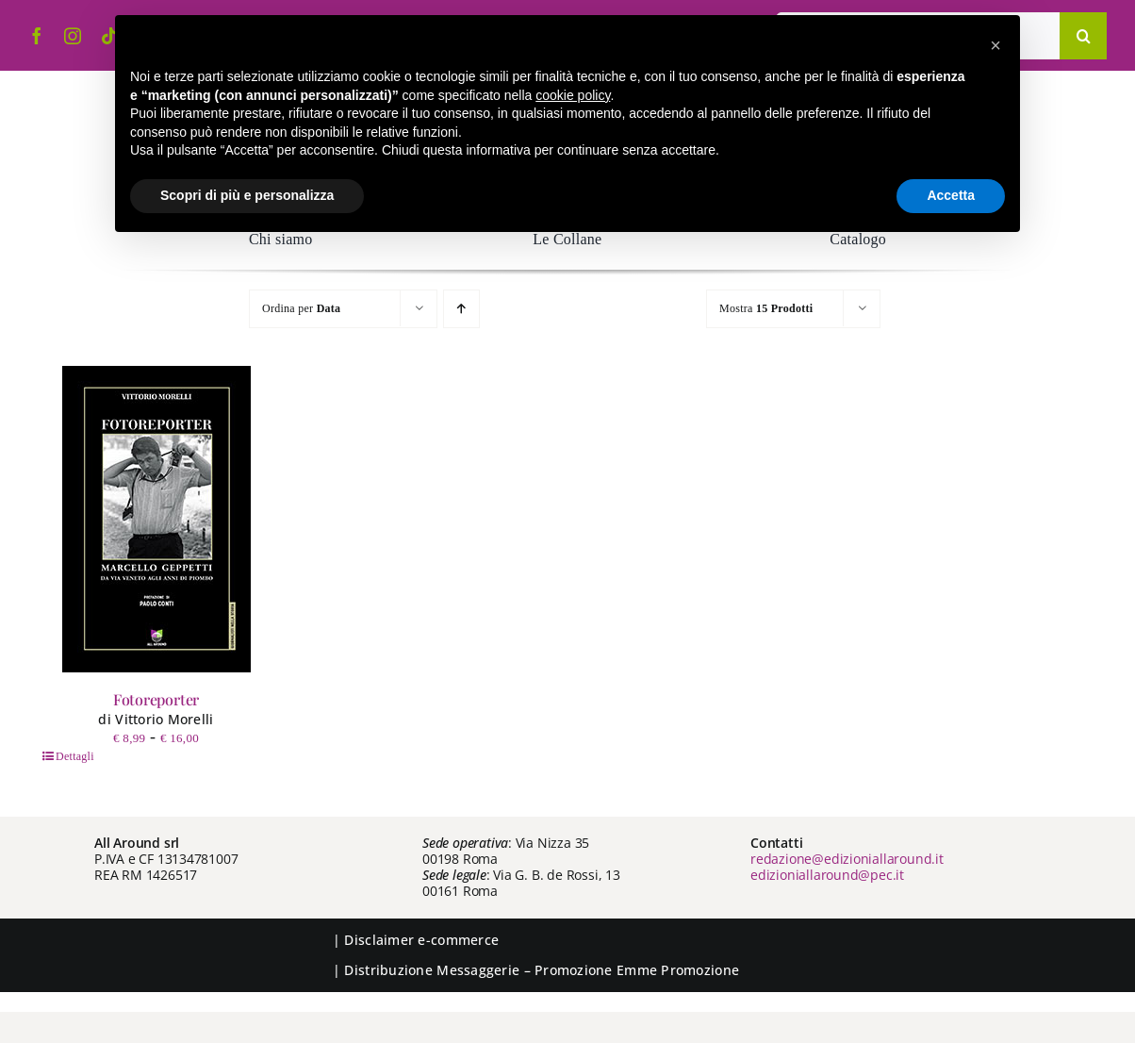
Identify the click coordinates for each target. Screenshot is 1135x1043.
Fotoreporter (156, 699)
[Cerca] (1083, 35)
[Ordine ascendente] (461, 309)
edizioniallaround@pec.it (827, 875)
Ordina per (301, 308)
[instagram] (72, 35)
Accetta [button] (951, 195)
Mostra (766, 308)
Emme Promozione (678, 970)
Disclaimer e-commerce (421, 940)
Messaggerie (477, 970)
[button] (995, 45)
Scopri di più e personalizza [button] (247, 195)
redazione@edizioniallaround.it (847, 859)
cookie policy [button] (572, 95)
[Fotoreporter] (156, 519)
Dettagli (75, 756)
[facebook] (36, 35)
